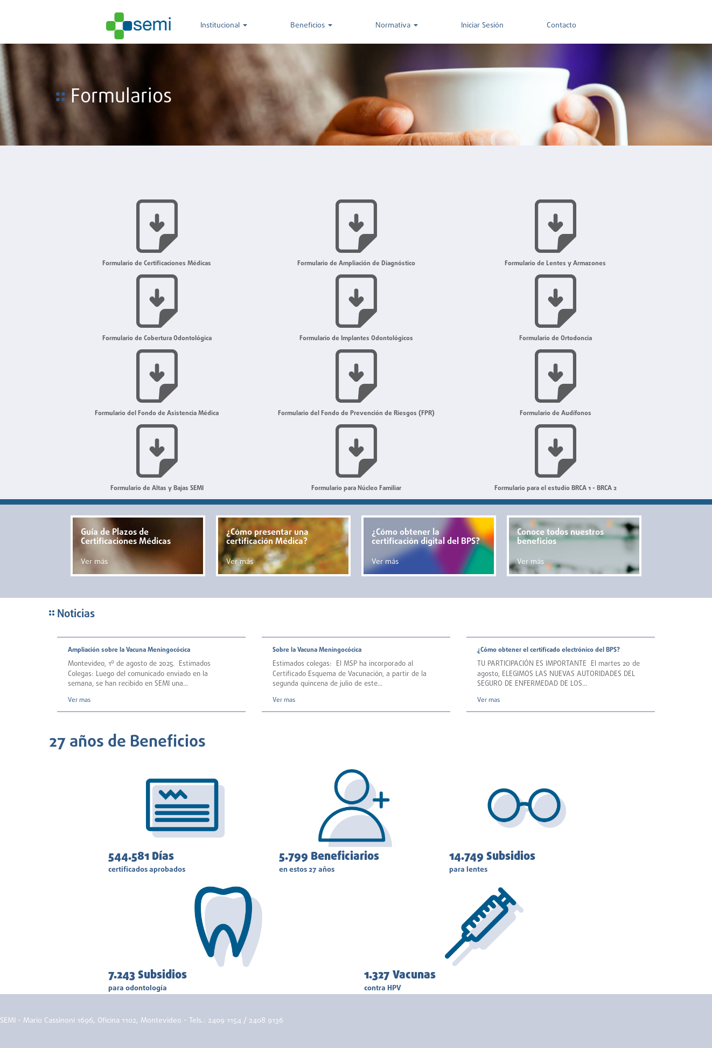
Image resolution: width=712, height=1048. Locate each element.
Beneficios (311, 25)
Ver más (94, 562)
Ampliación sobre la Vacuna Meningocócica (129, 650)
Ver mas (79, 700)
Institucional (223, 25)
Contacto (561, 25)
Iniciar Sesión (482, 25)
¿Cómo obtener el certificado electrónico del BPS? (548, 650)
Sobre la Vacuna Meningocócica (317, 650)
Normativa (396, 25)
